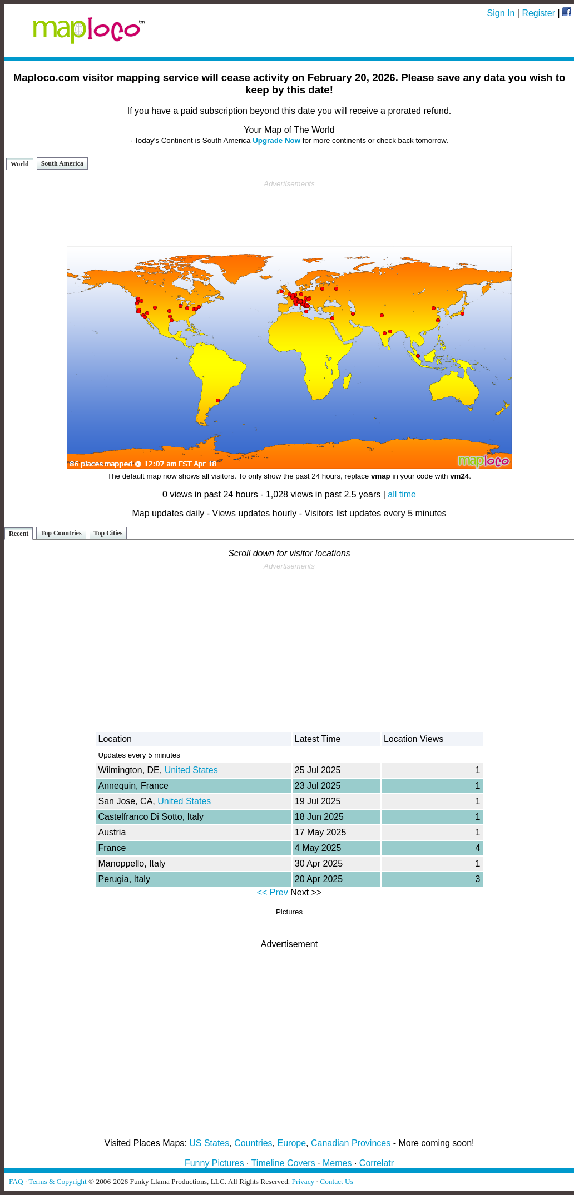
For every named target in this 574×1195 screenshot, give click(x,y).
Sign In (501, 13)
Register (538, 13)
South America (62, 163)
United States (191, 770)
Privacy (303, 1181)
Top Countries (61, 533)
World (20, 164)
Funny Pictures (214, 1163)
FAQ (16, 1181)
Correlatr (376, 1163)
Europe (292, 1143)
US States (209, 1143)
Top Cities (108, 533)
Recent (18, 533)
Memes (337, 1163)
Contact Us (336, 1181)
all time (402, 494)
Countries (253, 1143)
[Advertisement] (289, 213)
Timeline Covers (283, 1163)
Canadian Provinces (350, 1143)
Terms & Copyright (57, 1181)
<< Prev (272, 892)
